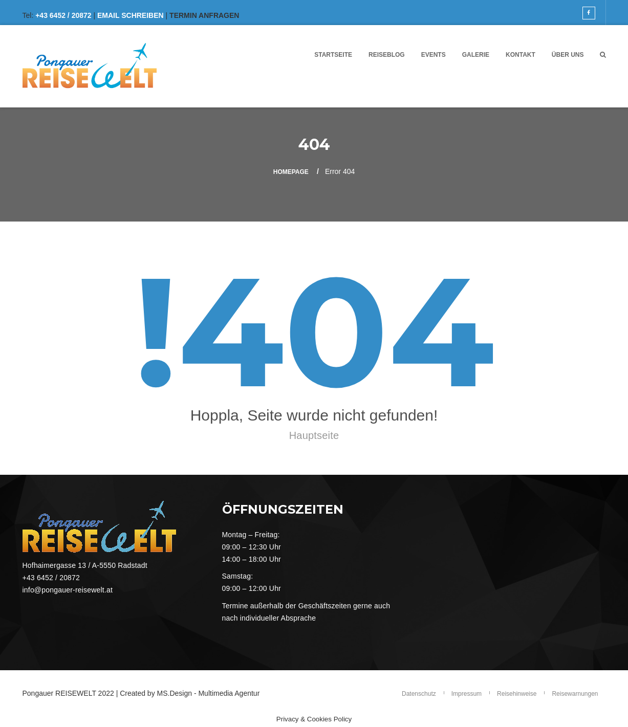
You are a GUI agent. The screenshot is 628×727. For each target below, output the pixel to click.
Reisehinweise (516, 693)
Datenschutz (419, 693)
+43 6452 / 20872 (63, 15)
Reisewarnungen (575, 693)
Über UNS (568, 54)
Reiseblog (387, 54)
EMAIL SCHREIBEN (130, 15)
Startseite (333, 54)
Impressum (466, 693)
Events (433, 54)
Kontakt (520, 54)
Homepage (291, 171)
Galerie (475, 54)
